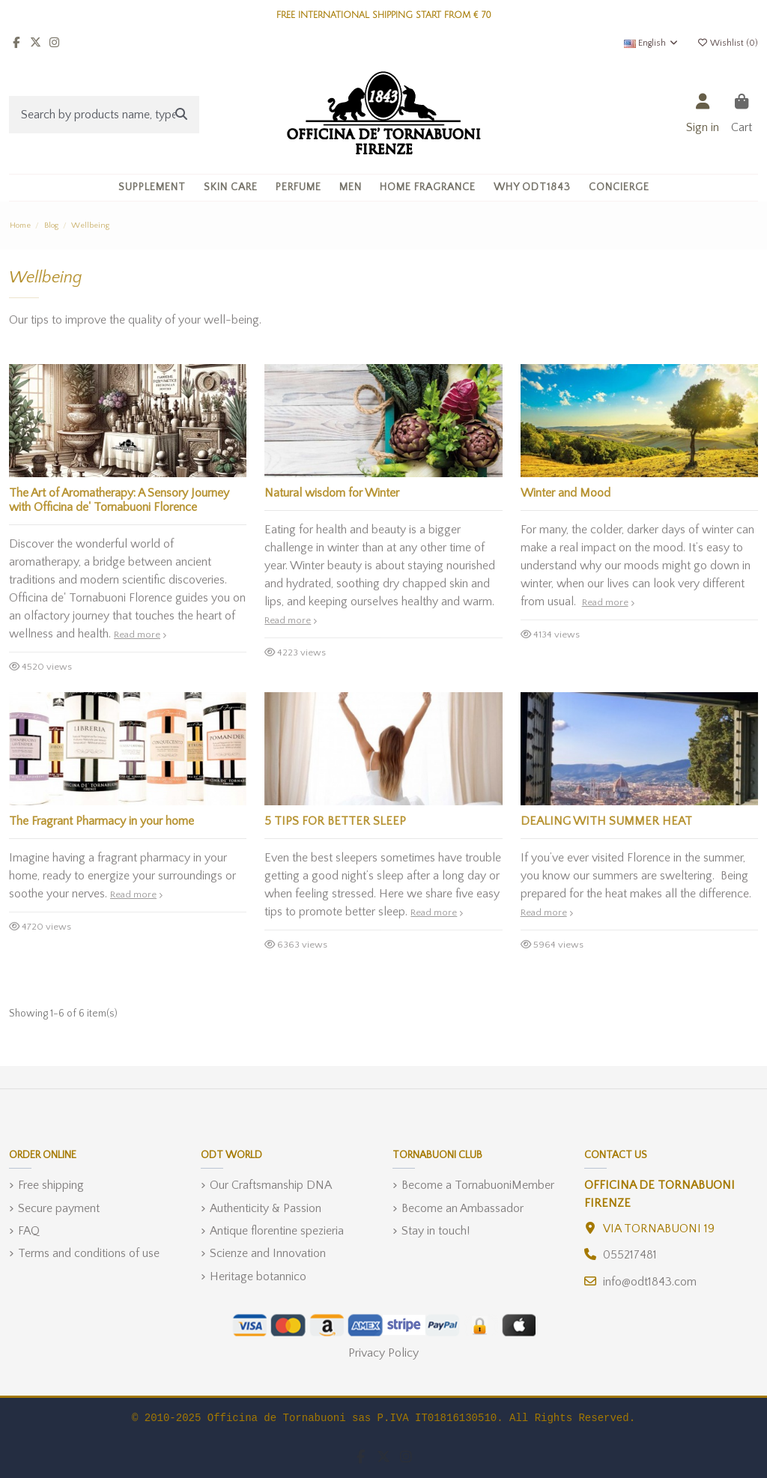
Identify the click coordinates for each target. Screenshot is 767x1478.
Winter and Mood (565, 493)
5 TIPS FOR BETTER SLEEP (335, 821)
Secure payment (59, 1208)
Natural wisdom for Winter (331, 493)
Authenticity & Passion (265, 1208)
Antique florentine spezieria (277, 1231)
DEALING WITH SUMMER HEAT (606, 821)
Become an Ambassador (462, 1208)
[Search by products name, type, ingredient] (181, 114)
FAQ (29, 1231)
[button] (231, 188)
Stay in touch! (435, 1231)
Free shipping (51, 1185)
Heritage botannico (258, 1276)
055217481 (630, 1255)
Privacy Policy (383, 1353)
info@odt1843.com (650, 1281)
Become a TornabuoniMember (477, 1185)
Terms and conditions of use (89, 1253)
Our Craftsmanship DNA (271, 1185)
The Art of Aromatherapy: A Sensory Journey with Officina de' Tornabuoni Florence (119, 500)
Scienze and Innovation (268, 1253)
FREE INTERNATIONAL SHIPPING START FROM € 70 (383, 15)
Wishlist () (727, 43)
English (651, 43)
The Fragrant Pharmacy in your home (101, 821)
